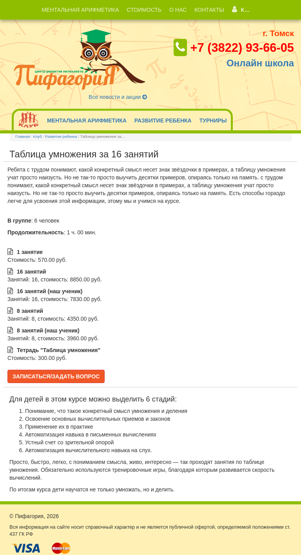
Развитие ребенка (61, 136)
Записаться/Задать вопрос (56, 376)
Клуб (37, 136)
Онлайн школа (260, 63)
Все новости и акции (118, 97)
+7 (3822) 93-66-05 (242, 48)
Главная (22, 136)
